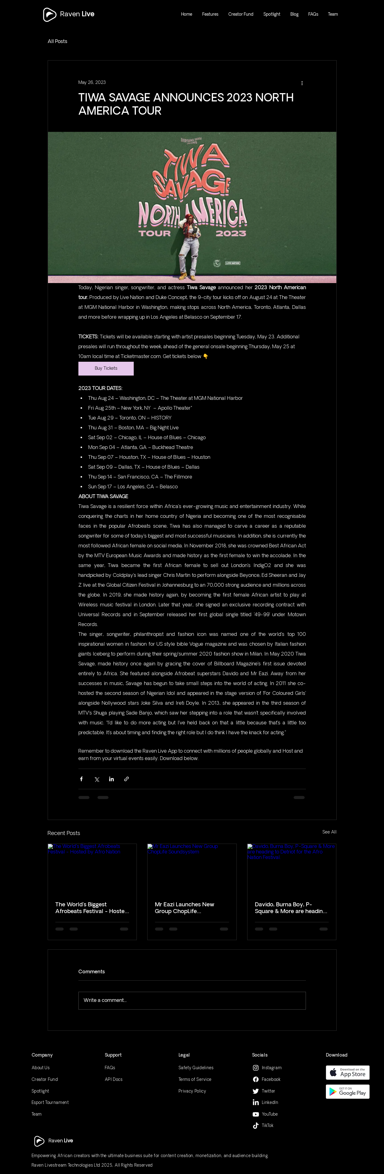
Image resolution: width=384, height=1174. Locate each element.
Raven (77, 14)
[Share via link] (126, 779)
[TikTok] (255, 1126)
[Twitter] (255, 1091)
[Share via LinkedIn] (111, 779)
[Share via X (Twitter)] (96, 779)
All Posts (57, 41)
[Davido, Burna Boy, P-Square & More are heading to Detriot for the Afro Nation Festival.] (291, 869)
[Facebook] (255, 1079)
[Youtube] (255, 1114)
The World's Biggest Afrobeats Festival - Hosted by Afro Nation (91, 908)
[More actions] (302, 82)
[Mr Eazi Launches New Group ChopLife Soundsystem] (192, 869)
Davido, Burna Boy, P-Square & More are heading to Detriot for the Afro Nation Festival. (290, 908)
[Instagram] (255, 1067)
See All (330, 832)
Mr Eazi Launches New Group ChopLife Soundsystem (184, 908)
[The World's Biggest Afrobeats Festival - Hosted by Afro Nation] (92, 869)
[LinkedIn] (255, 1102)
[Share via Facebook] (81, 779)
